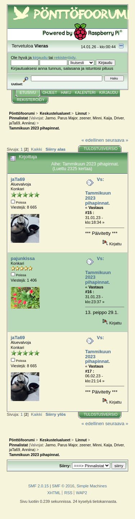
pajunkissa (23, 258)
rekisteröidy (65, 57)
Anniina (28, 123)
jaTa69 (14, 123)
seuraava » (116, 140)
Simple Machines (92, 486)
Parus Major (67, 118)
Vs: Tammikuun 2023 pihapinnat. (98, 191)
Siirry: (65, 466)
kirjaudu (40, 57)
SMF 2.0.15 (38, 486)
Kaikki (36, 149)
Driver (119, 118)
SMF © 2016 (63, 486)
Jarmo (50, 118)
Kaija (108, 118)
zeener (85, 118)
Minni (97, 118)
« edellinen (92, 140)
